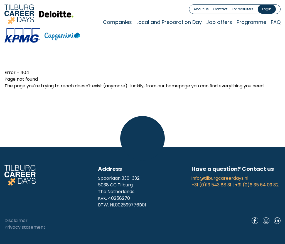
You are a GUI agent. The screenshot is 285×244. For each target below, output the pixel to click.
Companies (117, 22)
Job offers (219, 22)
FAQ (276, 22)
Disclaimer (16, 220)
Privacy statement (24, 227)
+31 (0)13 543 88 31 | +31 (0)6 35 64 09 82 (235, 185)
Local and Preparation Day (169, 22)
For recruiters (242, 9)
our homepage (174, 86)
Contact (220, 9)
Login (266, 9)
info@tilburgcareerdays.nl (219, 178)
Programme (251, 22)
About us (201, 9)
